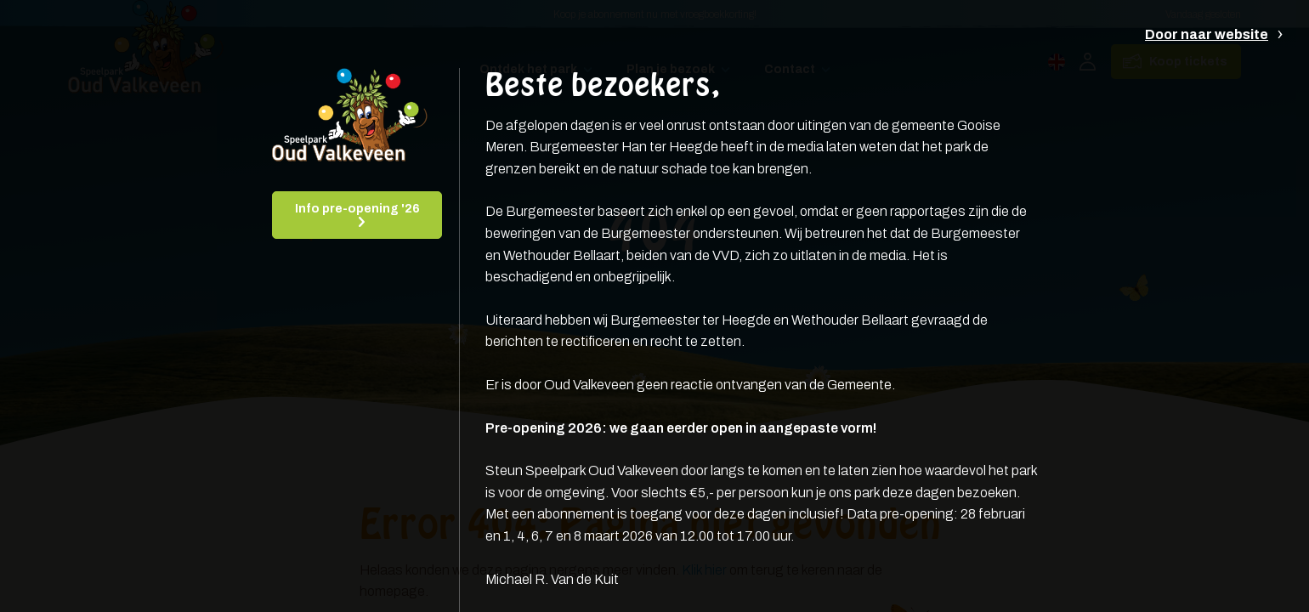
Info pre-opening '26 (357, 208)
